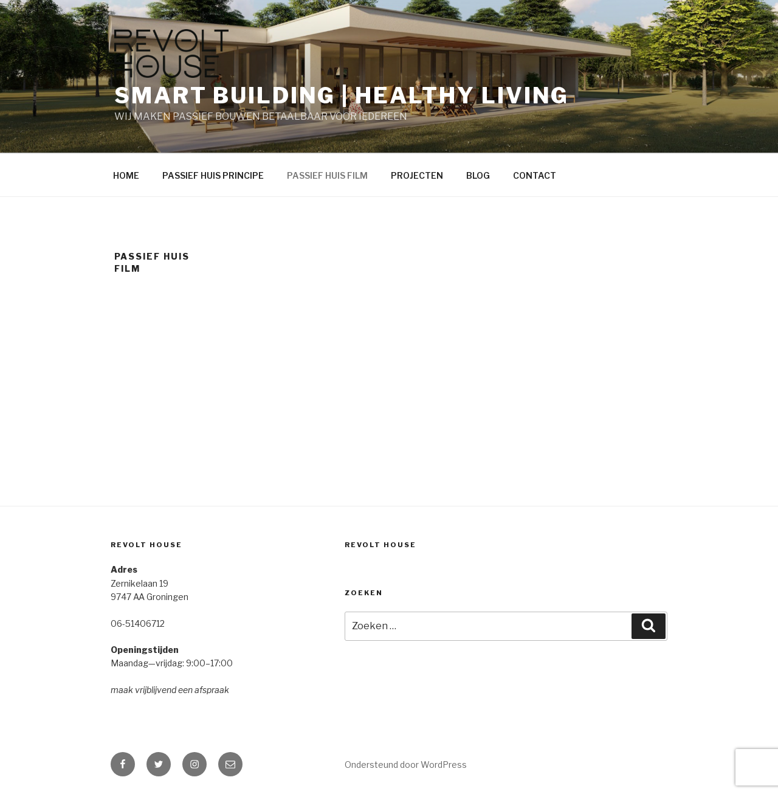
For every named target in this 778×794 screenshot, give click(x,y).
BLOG (478, 175)
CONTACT (534, 175)
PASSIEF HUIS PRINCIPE (213, 175)
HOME (126, 175)
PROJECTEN (417, 175)
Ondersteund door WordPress (406, 764)
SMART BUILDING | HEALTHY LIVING (341, 95)
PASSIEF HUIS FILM (327, 175)
